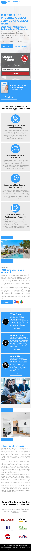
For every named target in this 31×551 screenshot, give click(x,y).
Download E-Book (24, 547)
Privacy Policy (9, 549)
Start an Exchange (21, 46)
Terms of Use (16, 549)
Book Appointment (6, 547)
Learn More (6, 46)
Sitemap (23, 549)
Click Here (9, 97)
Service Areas (15, 547)
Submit (15, 73)
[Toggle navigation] (29, 3)
